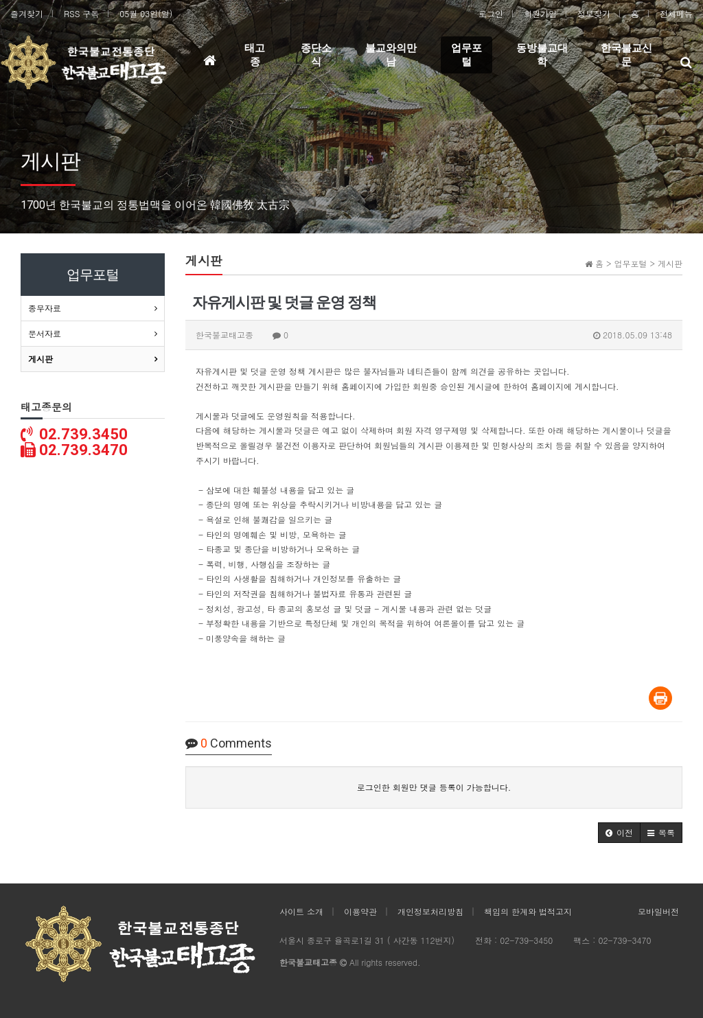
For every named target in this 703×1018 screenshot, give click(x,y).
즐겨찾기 (26, 13)
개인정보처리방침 (430, 911)
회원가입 (540, 13)
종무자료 (44, 308)
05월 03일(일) (145, 13)
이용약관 (360, 911)
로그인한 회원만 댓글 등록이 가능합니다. (434, 787)
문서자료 (44, 333)
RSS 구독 (81, 13)
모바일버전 (658, 911)
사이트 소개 (301, 911)
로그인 (491, 13)
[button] (619, 832)
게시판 (40, 359)
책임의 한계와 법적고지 (528, 911)
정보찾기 (593, 13)
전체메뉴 (676, 13)
